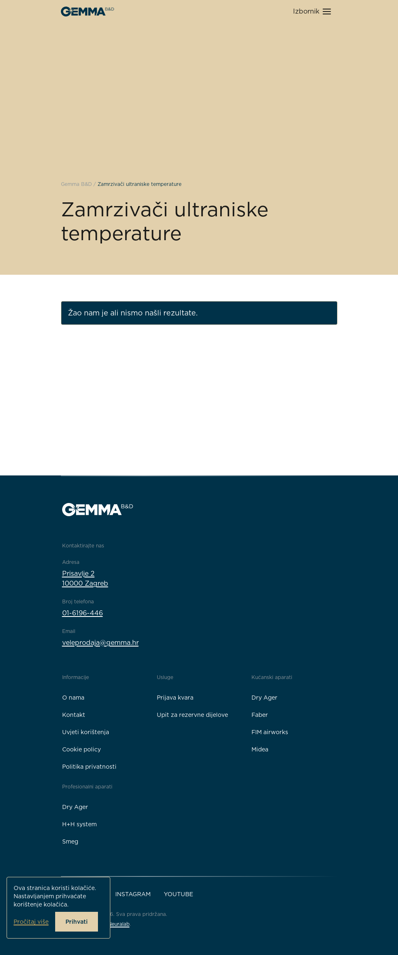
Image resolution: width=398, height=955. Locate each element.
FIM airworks (269, 732)
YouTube (178, 894)
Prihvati (76, 921)
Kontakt (73, 715)
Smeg (70, 841)
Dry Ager (264, 697)
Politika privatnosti (89, 766)
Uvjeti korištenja (85, 732)
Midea (259, 749)
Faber (259, 715)
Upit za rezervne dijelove (192, 715)
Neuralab (119, 924)
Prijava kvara (175, 697)
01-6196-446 (82, 613)
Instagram (133, 894)
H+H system (79, 824)
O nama (73, 697)
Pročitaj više (31, 921)
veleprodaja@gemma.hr (100, 643)
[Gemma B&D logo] (87, 11)
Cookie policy (81, 749)
